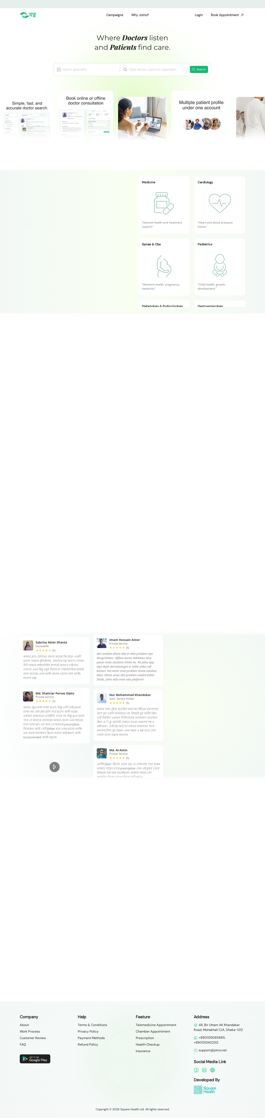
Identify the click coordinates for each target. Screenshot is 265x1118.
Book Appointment (225, 15)
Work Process (30, 1031)
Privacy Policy (88, 1031)
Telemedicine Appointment (156, 1025)
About (24, 1025)
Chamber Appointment (153, 1031)
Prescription (145, 1038)
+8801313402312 (206, 1042)
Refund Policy (88, 1044)
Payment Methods (91, 1038)
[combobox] (152, 69)
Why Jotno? (140, 15)
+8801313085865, (210, 1037)
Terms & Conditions (92, 1025)
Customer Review (33, 1038)
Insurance (143, 1051)
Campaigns (114, 15)
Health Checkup (148, 1044)
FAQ (23, 1044)
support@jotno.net (210, 1050)
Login (199, 15)
